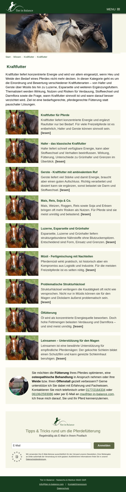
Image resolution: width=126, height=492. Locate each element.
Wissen (17, 57)
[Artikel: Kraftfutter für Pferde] (63, 122)
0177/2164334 (95, 390)
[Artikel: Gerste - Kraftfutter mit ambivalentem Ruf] (63, 179)
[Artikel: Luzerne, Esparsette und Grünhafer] (63, 235)
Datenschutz (63, 488)
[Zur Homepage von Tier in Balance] (19, 6)
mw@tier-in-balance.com (97, 394)
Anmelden (104, 445)
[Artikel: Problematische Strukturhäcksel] (63, 291)
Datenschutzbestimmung (36, 459)
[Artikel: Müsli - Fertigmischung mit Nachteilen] (63, 263)
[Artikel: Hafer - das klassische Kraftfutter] (63, 151)
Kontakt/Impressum (77, 484)
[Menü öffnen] (113, 9)
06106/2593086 (42, 394)
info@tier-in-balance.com (51, 484)
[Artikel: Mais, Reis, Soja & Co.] (63, 207)
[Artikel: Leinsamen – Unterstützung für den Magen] (63, 348)
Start (8, 57)
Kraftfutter (29, 57)
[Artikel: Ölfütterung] (63, 320)
